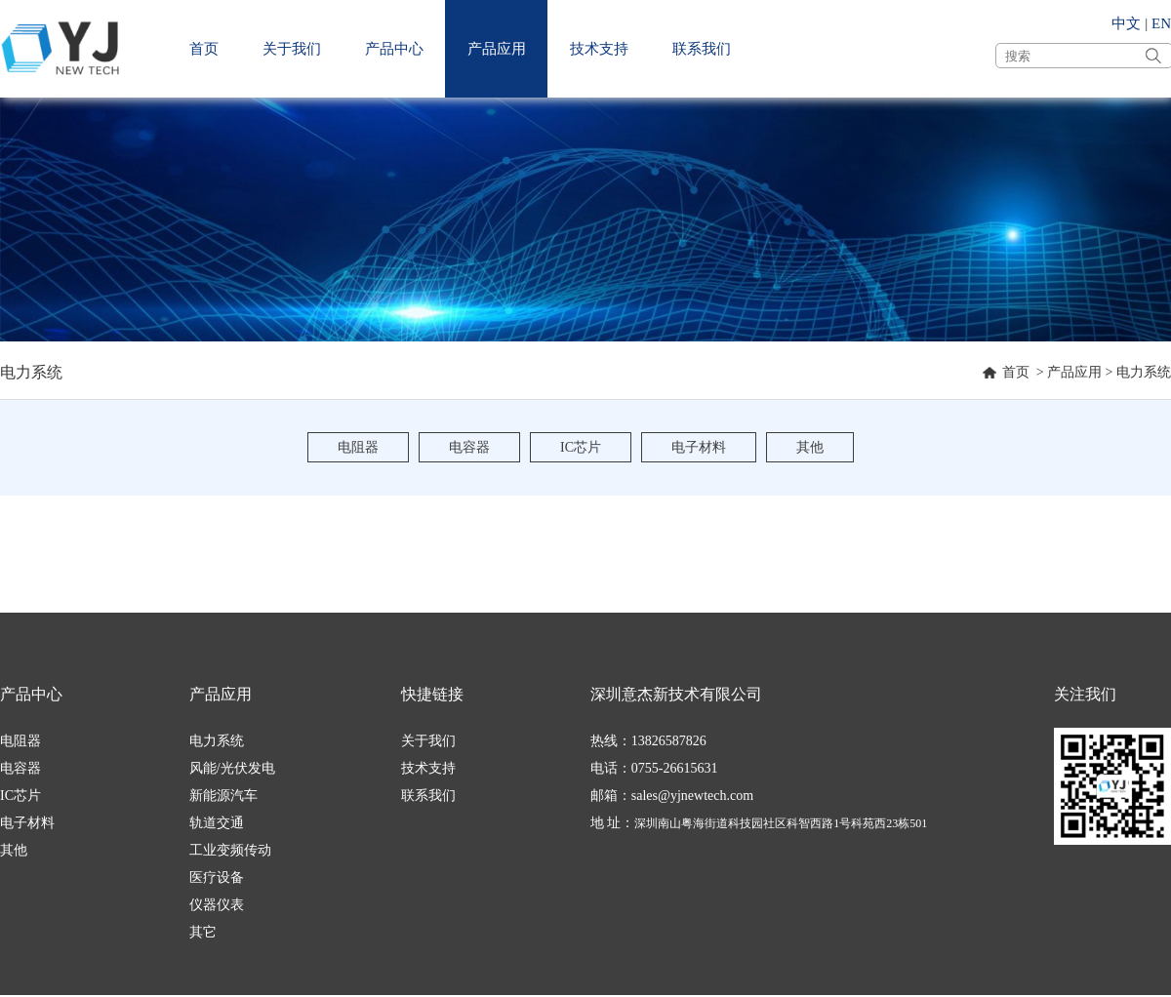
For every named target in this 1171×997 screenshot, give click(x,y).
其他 (810, 447)
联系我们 (701, 49)
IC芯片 (580, 447)
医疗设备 (216, 877)
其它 (203, 932)
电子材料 (698, 447)
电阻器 (358, 447)
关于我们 (291, 49)
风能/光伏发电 (232, 768)
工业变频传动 (230, 850)
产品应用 (496, 49)
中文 (1126, 23)
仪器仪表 (216, 904)
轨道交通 (216, 823)
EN (1161, 23)
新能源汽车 (223, 795)
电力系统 (1143, 372)
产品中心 (394, 49)
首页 (204, 49)
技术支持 (599, 49)
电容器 (469, 447)
